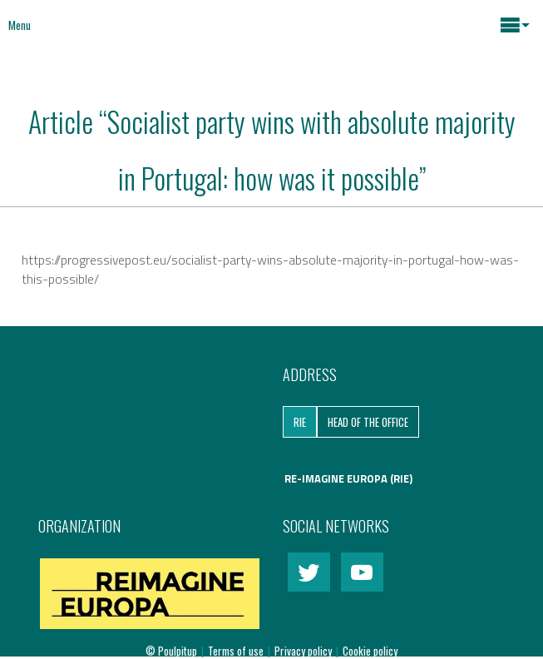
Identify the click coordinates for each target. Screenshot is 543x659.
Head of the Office (368, 422)
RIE (300, 422)
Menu (19, 25)
